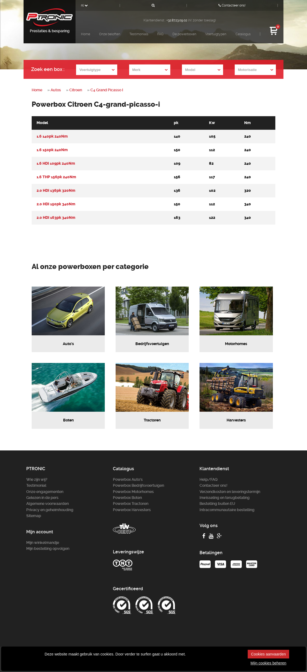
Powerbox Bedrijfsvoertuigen (138, 485)
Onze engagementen (44, 491)
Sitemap (33, 516)
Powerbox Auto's (128, 479)
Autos (56, 90)
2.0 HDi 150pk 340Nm (56, 204)
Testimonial (36, 485)
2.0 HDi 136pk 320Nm (56, 190)
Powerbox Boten (127, 497)
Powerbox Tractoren (130, 503)
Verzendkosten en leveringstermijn (230, 491)
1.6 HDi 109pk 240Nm (56, 163)
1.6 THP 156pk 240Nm (56, 177)
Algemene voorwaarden (47, 503)
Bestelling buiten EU (217, 503)
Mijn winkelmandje (42, 542)
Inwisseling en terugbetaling (225, 497)
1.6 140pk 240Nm (52, 136)
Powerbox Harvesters (132, 510)
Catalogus (243, 34)
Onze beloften (109, 34)
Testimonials (138, 34)
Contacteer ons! (232, 5)
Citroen (75, 90)
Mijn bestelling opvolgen (47, 548)
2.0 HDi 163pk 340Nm (56, 217)
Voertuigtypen (215, 34)
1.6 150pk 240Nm (52, 150)
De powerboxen (184, 34)
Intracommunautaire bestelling (227, 510)
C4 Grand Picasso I (106, 90)
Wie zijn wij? (36, 479)
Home (85, 34)
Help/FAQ (209, 479)
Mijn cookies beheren (268, 663)
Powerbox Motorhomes (133, 491)
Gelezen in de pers (42, 497)
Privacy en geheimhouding (49, 510)
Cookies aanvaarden (268, 654)
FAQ (160, 34)
